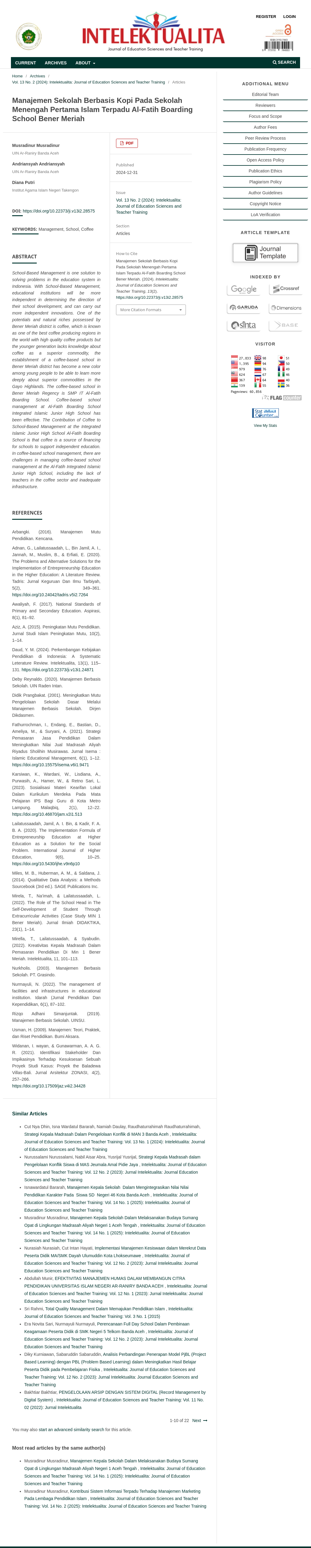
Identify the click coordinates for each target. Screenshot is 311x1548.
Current (25, 62)
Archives (56, 62)
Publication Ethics (265, 170)
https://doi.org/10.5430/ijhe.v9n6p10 (46, 863)
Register (266, 16)
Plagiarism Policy (265, 181)
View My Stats (265, 426)
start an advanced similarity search (71, 1429)
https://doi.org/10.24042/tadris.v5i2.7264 (50, 594)
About (84, 62)
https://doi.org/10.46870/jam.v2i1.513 (47, 814)
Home (17, 76)
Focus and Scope (265, 116)
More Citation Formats (140, 309)
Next (196, 1420)
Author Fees (265, 127)
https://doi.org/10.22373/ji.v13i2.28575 (59, 211)
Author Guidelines (265, 192)
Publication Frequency (265, 149)
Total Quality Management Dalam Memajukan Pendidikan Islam (105, 1308)
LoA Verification (265, 214)
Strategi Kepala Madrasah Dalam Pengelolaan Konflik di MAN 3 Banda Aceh (97, 1134)
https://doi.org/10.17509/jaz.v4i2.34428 (48, 1086)
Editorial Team (265, 94)
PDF (129, 143)
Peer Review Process (265, 138)
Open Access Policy (265, 160)
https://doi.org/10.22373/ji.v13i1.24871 (58, 669)
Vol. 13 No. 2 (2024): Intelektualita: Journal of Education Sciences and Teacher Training (88, 82)
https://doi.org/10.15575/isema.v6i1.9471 (50, 764)
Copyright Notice (265, 203)
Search (284, 62)
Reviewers (265, 105)
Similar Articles (29, 1113)
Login (289, 16)
